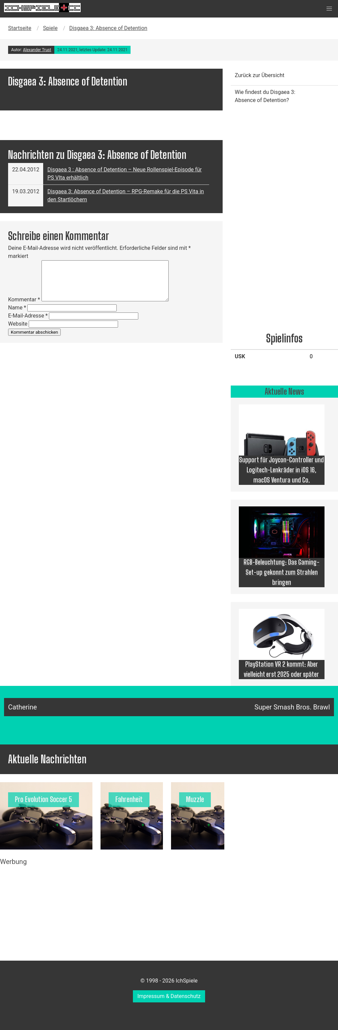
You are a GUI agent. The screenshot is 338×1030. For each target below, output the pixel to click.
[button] (329, 9)
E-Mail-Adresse (28, 315)
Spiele (50, 28)
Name (17, 307)
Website (17, 324)
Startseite (19, 28)
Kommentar (24, 299)
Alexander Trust (37, 49)
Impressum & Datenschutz (169, 996)
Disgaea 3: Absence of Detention (108, 28)
